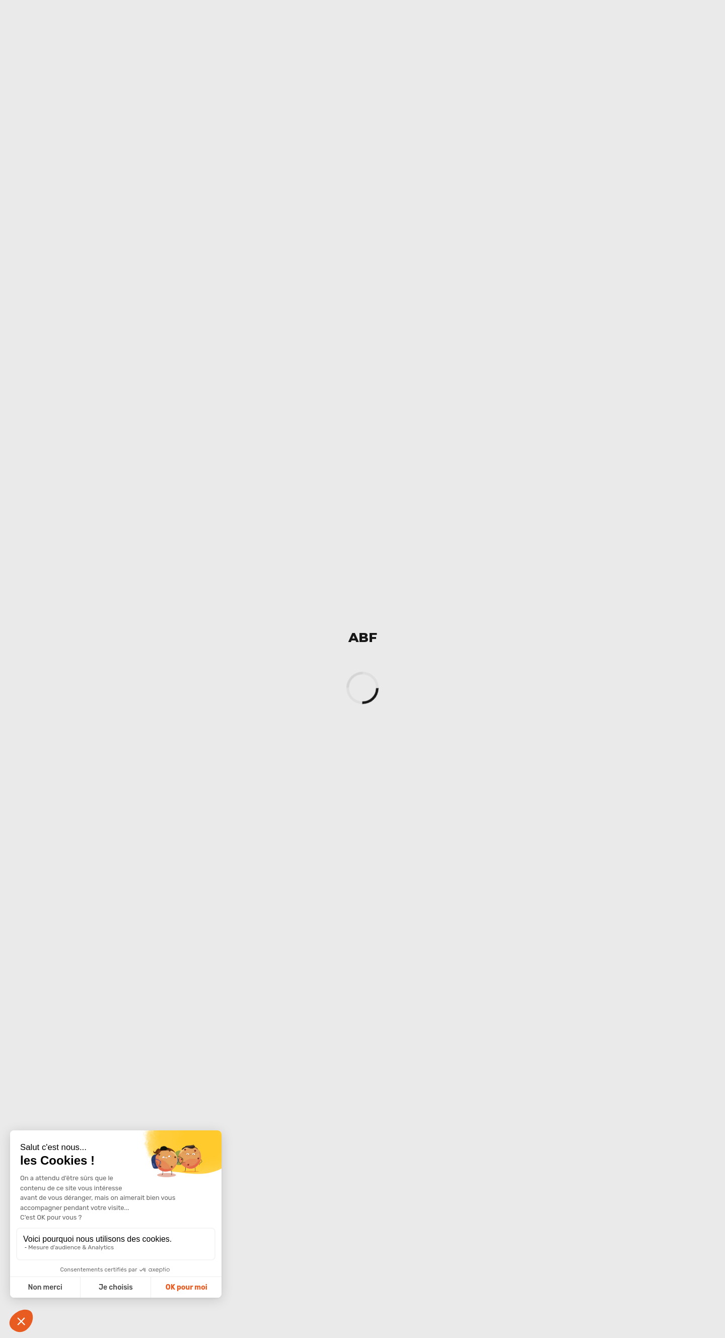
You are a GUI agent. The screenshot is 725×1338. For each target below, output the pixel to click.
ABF (362, 637)
